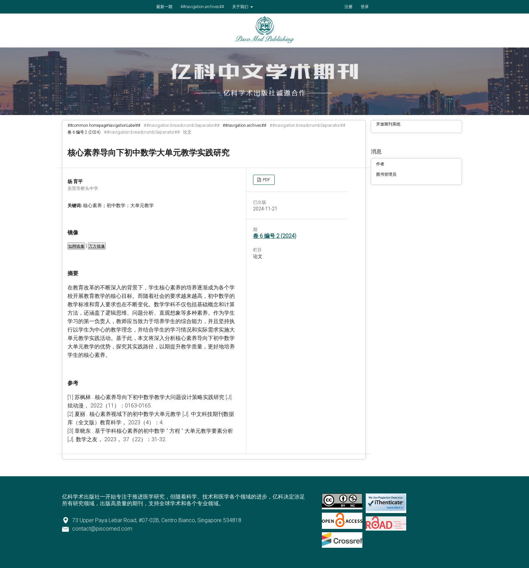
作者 (380, 164)
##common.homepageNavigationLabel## (103, 125)
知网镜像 (76, 246)
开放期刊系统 (388, 124)
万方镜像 (97, 246)
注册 (348, 6)
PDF (266, 179)
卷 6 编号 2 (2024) (84, 132)
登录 (365, 6)
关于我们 (240, 6)
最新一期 (164, 6)
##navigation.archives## (202, 6)
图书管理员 (386, 174)
